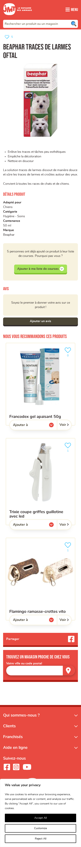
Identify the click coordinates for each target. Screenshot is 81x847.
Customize (40, 828)
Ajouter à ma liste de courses (40, 269)
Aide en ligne (15, 749)
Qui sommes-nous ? (21, 716)
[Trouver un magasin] (69, 671)
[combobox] (40, 24)
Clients (9, 727)
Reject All (40, 838)
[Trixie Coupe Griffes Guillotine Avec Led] (40, 482)
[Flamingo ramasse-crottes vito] (40, 580)
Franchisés (13, 738)
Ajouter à (28, 426)
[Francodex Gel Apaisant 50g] (40, 384)
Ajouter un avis (40, 322)
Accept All (40, 818)
